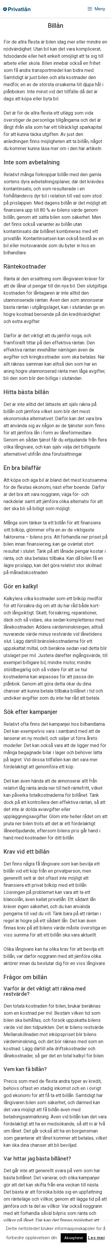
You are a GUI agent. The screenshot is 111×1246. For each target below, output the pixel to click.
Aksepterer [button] (73, 1238)
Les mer (96, 1237)
